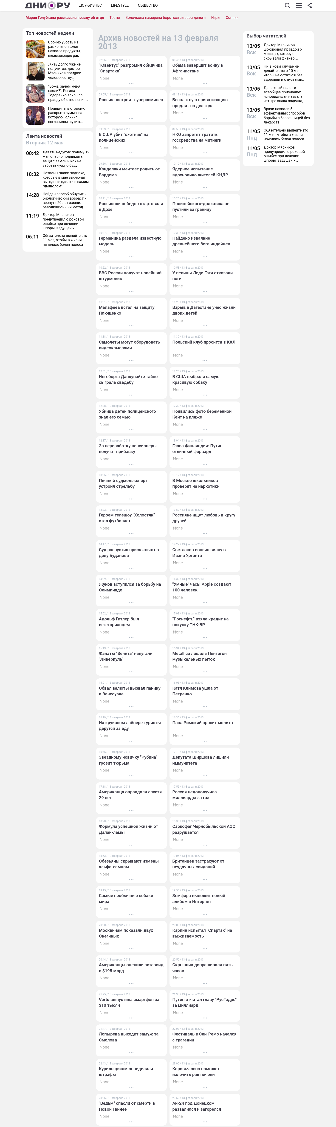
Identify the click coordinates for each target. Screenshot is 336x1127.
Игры (215, 17)
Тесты (115, 17)
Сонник (232, 17)
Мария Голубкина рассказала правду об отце (65, 17)
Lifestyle (120, 5)
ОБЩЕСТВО (148, 5)
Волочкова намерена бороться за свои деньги (165, 17)
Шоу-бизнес (90, 5)
